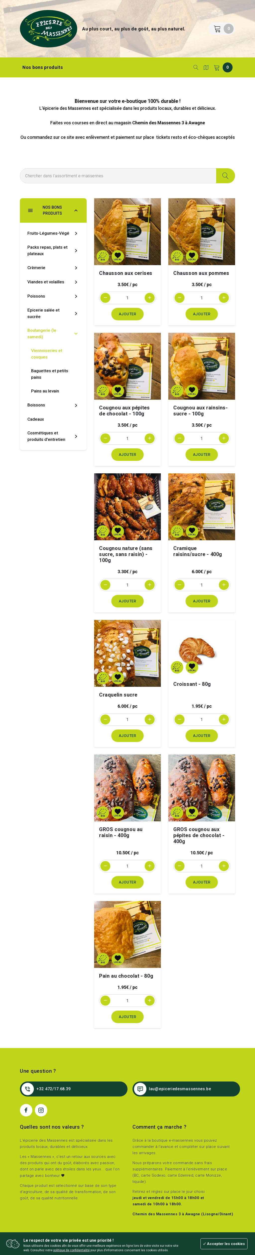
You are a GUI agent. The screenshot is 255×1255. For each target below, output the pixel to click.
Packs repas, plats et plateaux (53, 250)
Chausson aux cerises (125, 273)
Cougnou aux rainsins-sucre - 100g (200, 411)
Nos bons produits (42, 67)
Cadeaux (35, 419)
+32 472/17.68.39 (46, 1089)
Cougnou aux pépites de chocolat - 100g (124, 411)
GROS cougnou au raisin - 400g (121, 832)
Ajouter (127, 314)
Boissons (53, 405)
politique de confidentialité (71, 1250)
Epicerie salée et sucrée (53, 313)
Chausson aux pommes (201, 273)
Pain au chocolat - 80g (126, 976)
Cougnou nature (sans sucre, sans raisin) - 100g (126, 554)
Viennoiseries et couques (46, 353)
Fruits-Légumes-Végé (53, 233)
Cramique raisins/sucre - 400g (197, 551)
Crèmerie (53, 268)
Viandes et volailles (53, 282)
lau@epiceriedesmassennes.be (172, 1089)
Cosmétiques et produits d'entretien (53, 436)
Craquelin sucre (118, 695)
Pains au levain (45, 390)
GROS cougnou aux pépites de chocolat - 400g (199, 835)
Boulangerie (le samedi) (53, 333)
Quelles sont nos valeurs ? (52, 1127)
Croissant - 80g (192, 684)
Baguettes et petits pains (49, 374)
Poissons (53, 296)
